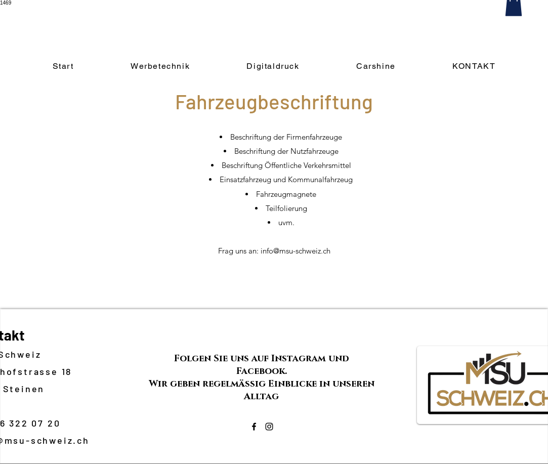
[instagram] (269, 426)
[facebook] (254, 426)
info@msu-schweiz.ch (295, 251)
